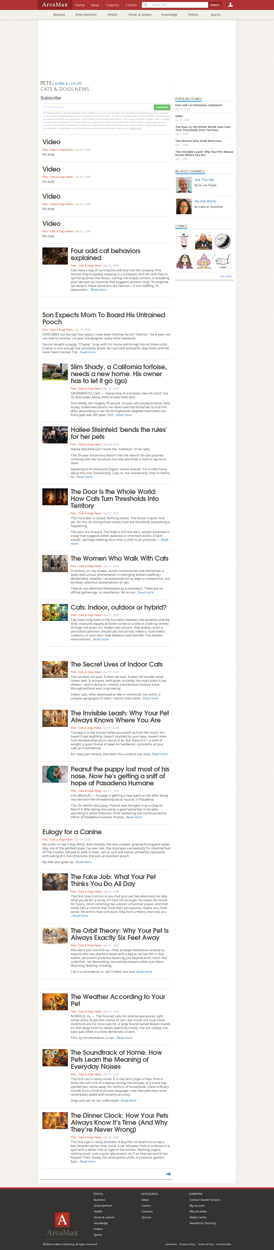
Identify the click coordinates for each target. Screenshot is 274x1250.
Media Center (198, 1217)
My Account (197, 1205)
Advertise (171, 1244)
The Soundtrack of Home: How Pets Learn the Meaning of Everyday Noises (116, 1059)
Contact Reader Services (205, 1200)
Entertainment (86, 14)
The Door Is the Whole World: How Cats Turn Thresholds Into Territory (115, 498)
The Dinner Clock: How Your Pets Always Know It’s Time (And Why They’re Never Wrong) (119, 1122)
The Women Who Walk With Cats (119, 557)
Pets (45, 149)
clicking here (135, 128)
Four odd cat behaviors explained (105, 253)
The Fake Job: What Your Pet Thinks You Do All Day (113, 879)
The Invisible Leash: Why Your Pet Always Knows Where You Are (120, 715)
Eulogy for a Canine (72, 831)
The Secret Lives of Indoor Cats (116, 663)
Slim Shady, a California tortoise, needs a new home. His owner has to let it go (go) (119, 373)
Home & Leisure (140, 14)
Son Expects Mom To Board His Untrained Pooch (103, 317)
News (145, 1200)
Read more (98, 290)
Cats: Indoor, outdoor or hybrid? (119, 606)
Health (112, 14)
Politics (193, 14)
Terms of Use (206, 1244)
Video (51, 141)
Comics (146, 1205)
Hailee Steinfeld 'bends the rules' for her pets (119, 432)
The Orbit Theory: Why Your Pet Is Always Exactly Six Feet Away (119, 933)
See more (226, 276)
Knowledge (169, 14)
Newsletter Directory (202, 1223)
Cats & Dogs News (61, 149)
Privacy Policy (187, 1244)
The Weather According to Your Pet (118, 999)
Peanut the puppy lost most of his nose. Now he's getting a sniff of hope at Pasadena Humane (120, 775)
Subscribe (162, 107)
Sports (215, 14)
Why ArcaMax (198, 1211)
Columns (147, 1211)
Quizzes (147, 1217)
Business (59, 14)
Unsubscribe (223, 1244)
